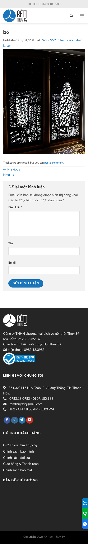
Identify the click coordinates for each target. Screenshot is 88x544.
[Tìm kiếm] (71, 16)
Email (11, 262)
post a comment (53, 162)
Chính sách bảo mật (17, 470)
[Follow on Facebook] (7, 420)
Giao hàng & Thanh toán (21, 464)
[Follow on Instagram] (14, 420)
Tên (10, 243)
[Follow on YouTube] (29, 420)
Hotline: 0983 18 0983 (44, 4)
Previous (11, 169)
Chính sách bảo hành (18, 451)
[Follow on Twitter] (22, 420)
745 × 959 (48, 40)
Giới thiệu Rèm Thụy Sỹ (20, 445)
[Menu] (82, 15)
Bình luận (15, 207)
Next (8, 175)
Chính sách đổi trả (16, 457)
